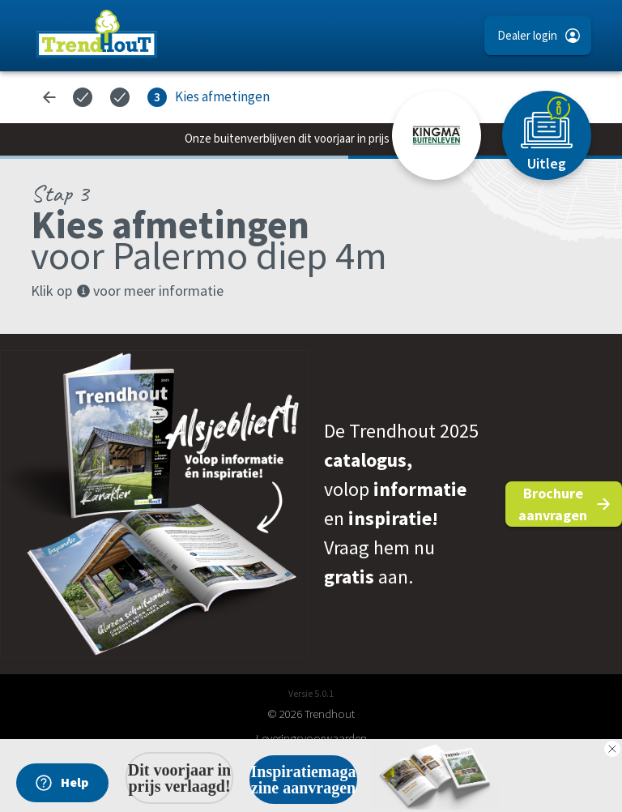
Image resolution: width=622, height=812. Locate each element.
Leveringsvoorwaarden (311, 738)
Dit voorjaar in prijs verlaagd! (179, 778)
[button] (537, 35)
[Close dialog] (612, 749)
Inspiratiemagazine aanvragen (303, 780)
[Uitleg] (546, 135)
